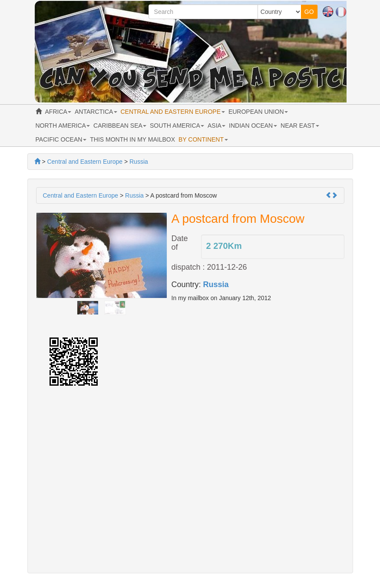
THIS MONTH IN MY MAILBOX (132, 139)
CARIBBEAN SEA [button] (119, 125)
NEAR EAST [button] (300, 125)
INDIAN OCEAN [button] (253, 125)
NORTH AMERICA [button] (63, 125)
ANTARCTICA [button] (96, 111)
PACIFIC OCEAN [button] (61, 139)
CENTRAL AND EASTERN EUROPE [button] (173, 111)
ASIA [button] (216, 125)
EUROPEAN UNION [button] (258, 111)
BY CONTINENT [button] (203, 139)
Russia (216, 284)
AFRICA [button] (58, 111)
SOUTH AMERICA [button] (177, 125)
